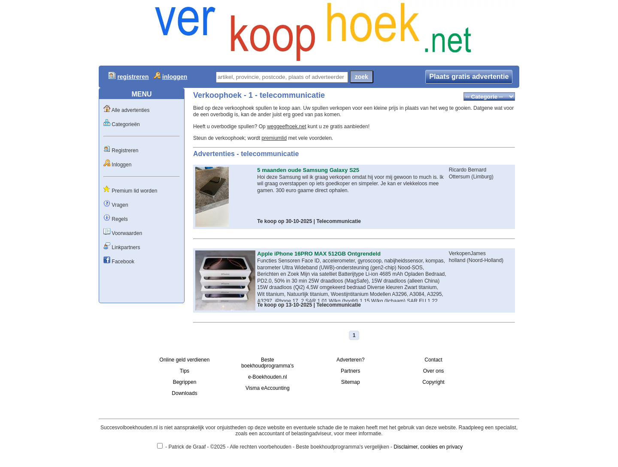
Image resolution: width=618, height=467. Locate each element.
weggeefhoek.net (286, 127)
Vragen (120, 205)
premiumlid (274, 138)
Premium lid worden (134, 191)
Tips (184, 371)
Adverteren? (350, 360)
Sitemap (350, 382)
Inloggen (121, 165)
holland (457, 260)
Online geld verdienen (185, 360)
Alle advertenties (131, 110)
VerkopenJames (467, 253)
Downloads (184, 393)
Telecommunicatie (338, 221)
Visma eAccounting (267, 388)
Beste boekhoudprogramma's (267, 363)
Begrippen (185, 382)
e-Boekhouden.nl (267, 377)
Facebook (123, 262)
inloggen (174, 76)
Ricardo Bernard (467, 170)
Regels (119, 219)
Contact (433, 360)
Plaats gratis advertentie (469, 76)
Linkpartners (126, 247)
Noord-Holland (485, 260)
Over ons (433, 371)
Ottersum (459, 177)
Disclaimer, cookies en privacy (428, 447)
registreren (132, 76)
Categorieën (125, 124)
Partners (350, 371)
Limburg (482, 177)
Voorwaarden (127, 233)
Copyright (433, 382)
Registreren (125, 151)
